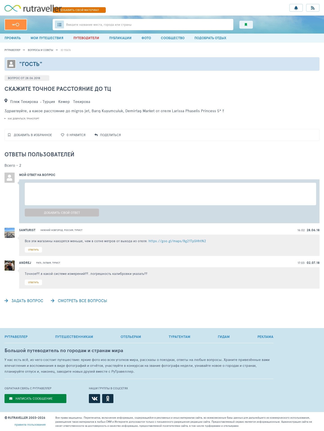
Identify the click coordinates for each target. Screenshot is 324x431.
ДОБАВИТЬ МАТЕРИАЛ (79, 10)
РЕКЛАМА (265, 336)
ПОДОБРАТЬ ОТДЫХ (210, 38)
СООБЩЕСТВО (172, 38)
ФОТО (146, 38)
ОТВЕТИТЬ (33, 249)
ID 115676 (66, 50)
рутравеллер (12, 50)
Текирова (81, 101)
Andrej (25, 262)
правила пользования (30, 424)
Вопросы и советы (40, 50)
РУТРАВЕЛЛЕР (15, 336)
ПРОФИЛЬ (12, 38)
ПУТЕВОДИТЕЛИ (86, 38)
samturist (27, 230)
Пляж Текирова (24, 101)
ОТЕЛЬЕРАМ (131, 336)
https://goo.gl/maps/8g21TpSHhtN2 (177, 240)
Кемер (64, 101)
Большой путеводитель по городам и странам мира (63, 350)
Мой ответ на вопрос (37, 175)
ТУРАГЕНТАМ (179, 336)
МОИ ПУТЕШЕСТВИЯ (47, 38)
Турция (49, 101)
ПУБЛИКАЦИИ (120, 38)
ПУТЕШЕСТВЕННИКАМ (74, 336)
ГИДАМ (224, 336)
